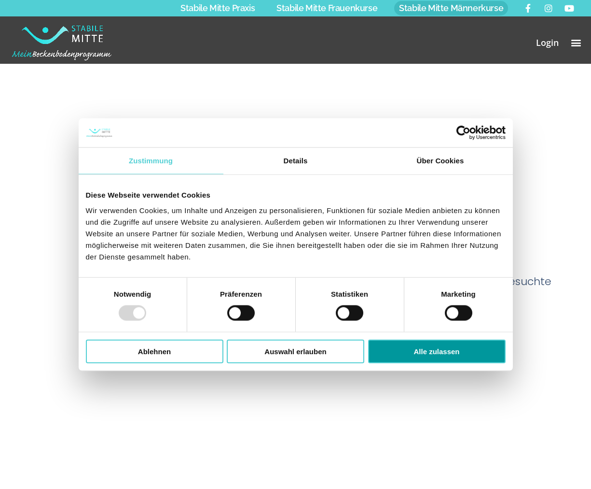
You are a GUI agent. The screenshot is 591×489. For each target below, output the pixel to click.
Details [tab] (296, 161)
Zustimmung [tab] (151, 161)
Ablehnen (154, 351)
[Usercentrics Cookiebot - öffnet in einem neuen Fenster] (463, 133)
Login (547, 42)
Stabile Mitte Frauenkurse (326, 8)
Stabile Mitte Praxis (217, 8)
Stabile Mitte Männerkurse (451, 8)
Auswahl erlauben (295, 351)
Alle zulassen (436, 351)
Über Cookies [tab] (440, 161)
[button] (576, 42)
